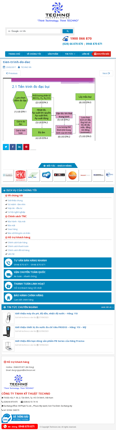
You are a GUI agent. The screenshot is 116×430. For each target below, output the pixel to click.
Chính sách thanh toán (18, 246)
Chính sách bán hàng (17, 242)
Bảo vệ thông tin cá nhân (19, 233)
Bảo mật (11, 225)
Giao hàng (12, 229)
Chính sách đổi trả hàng (18, 250)
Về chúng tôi (34, 53)
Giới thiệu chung (15, 200)
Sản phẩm (53, 53)
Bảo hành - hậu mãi (16, 221)
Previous (12, 73)
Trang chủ (14, 53)
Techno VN (26, 67)
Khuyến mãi (103, 53)
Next (106, 73)
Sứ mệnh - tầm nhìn (16, 204)
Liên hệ (85, 53)
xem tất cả (107, 307)
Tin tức (70, 53)
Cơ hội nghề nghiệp (16, 212)
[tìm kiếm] (33, 31)
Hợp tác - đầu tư (15, 208)
